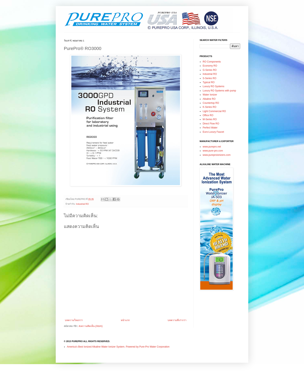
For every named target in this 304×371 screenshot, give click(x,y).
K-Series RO (209, 107)
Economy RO (210, 65)
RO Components (212, 61)
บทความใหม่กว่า (74, 320)
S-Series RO (209, 78)
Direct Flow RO (211, 123)
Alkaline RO (209, 99)
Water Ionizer (210, 94)
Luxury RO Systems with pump (219, 90)
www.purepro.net (212, 146)
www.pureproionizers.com (216, 155)
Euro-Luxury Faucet (213, 131)
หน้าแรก (125, 320)
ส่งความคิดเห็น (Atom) (91, 326)
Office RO (208, 115)
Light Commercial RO (214, 111)
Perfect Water (210, 127)
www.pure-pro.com (213, 150)
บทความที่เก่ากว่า (177, 320)
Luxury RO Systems (213, 86)
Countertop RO (211, 103)
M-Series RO (210, 119)
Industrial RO (82, 204)
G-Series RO (210, 70)
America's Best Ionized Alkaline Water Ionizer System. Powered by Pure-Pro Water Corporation (118, 346)
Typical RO (209, 82)
